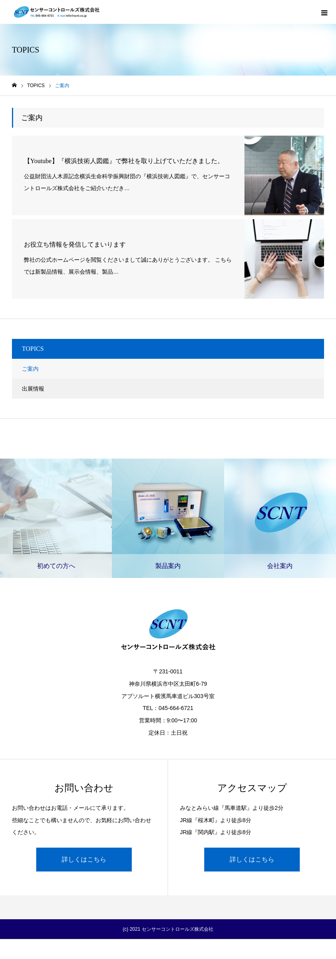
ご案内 (30, 369)
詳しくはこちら (84, 859)
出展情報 (33, 388)
